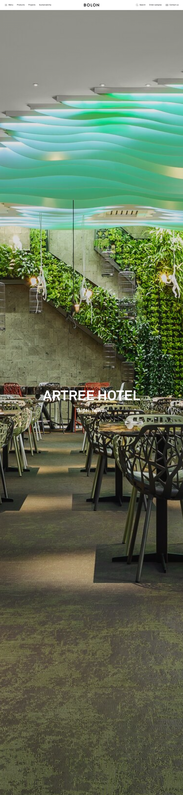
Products (21, 5)
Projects (31, 5)
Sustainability (45, 5)
